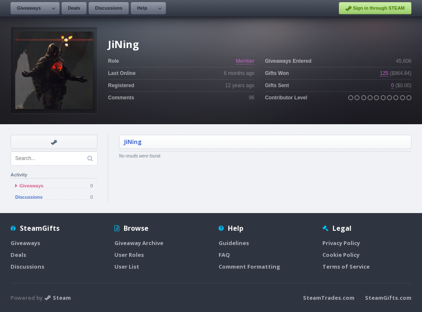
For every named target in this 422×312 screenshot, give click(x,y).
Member (245, 61)
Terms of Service (346, 266)
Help (142, 8)
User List (126, 266)
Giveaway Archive (138, 243)
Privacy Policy (341, 243)
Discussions (108, 8)
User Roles (129, 255)
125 (384, 73)
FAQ (224, 255)
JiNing (133, 142)
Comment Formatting (249, 266)
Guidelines (234, 243)
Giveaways (29, 8)
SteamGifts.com (388, 297)
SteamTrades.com (328, 297)
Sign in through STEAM (375, 8)
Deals (74, 8)
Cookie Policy (341, 255)
